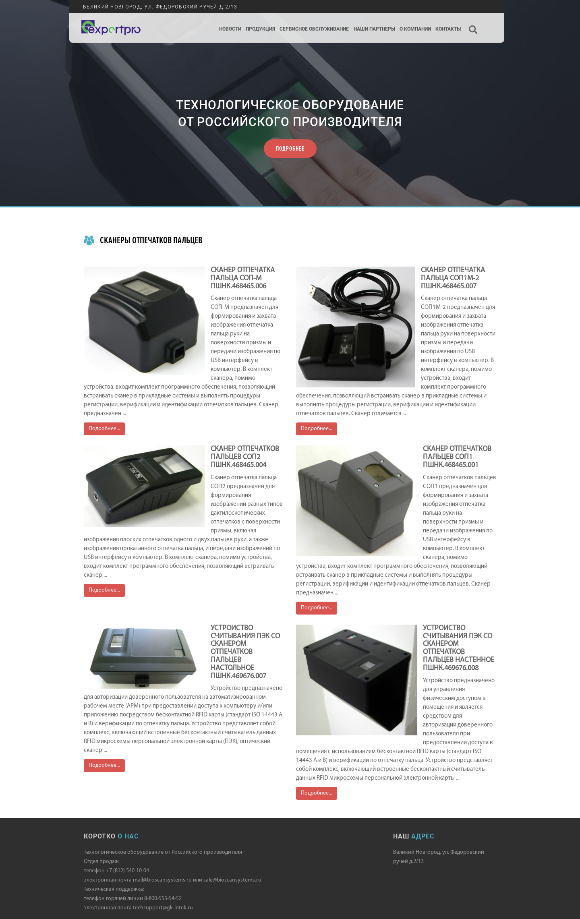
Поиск (473, 22)
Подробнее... (104, 429)
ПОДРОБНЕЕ (290, 149)
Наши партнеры (374, 29)
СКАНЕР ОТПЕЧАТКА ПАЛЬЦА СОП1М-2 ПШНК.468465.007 (453, 278)
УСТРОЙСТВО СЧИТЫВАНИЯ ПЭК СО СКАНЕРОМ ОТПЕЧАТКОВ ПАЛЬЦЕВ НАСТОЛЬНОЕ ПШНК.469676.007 (245, 652)
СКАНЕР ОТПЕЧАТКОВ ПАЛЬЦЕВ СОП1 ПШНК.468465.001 (457, 457)
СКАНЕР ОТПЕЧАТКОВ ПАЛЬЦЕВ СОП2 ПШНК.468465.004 (245, 457)
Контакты (448, 29)
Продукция (260, 29)
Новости (230, 29)
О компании (415, 29)
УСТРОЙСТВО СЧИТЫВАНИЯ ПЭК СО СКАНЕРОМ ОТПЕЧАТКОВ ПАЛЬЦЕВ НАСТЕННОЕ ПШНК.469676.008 (458, 648)
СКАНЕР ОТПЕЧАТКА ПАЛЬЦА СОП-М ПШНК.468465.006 (243, 278)
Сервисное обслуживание (314, 29)
